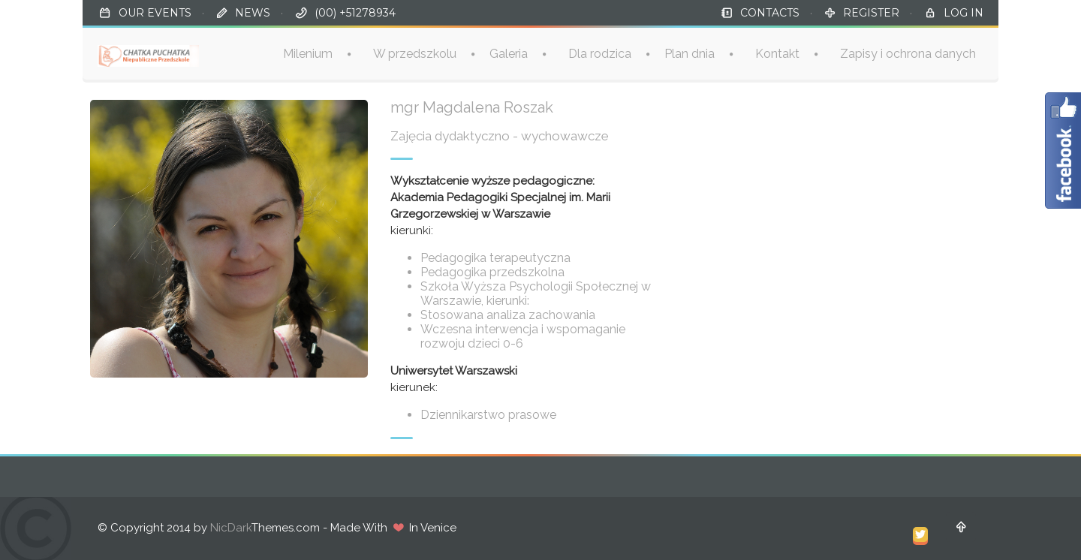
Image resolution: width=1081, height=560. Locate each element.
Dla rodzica (599, 54)
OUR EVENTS (155, 13)
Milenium (308, 54)
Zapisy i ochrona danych (908, 54)
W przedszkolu (414, 54)
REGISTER (871, 13)
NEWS (252, 13)
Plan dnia (689, 54)
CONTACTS (769, 13)
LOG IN (963, 13)
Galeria (508, 54)
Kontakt (777, 54)
